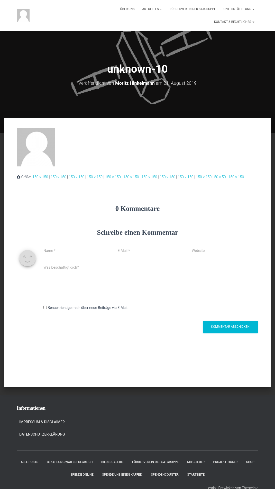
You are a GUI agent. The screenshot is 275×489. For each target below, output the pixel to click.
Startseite (196, 474)
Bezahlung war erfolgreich (70, 462)
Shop (250, 462)
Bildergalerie (112, 462)
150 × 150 (40, 177)
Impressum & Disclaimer (42, 422)
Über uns (127, 9)
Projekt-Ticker (225, 462)
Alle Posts (29, 462)
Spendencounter (165, 474)
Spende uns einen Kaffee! (122, 474)
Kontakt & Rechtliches (234, 22)
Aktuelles (152, 9)
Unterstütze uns (239, 9)
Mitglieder (196, 462)
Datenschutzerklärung (42, 434)
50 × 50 (220, 177)
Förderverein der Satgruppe (193, 9)
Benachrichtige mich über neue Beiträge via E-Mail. (88, 308)
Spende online (82, 474)
